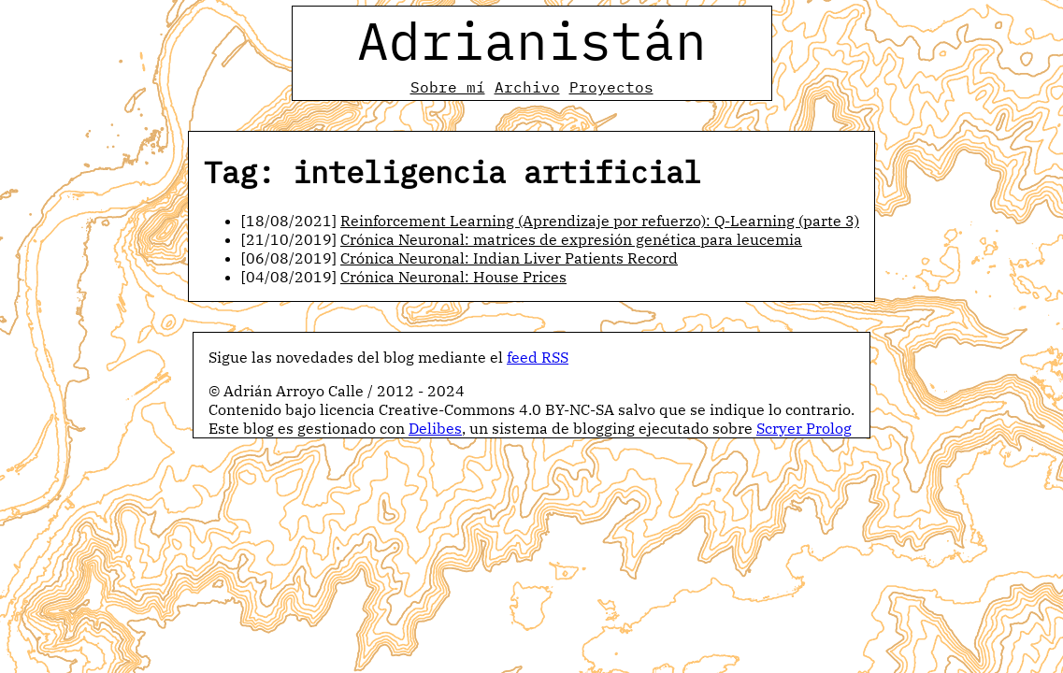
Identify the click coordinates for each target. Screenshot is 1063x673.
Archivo (527, 87)
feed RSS (537, 357)
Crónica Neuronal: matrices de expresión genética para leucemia (571, 239)
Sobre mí (447, 87)
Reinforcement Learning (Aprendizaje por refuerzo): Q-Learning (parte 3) (599, 220)
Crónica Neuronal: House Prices (453, 276)
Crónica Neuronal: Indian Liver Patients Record (509, 258)
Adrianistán (532, 40)
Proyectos (611, 87)
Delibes (435, 428)
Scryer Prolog (804, 428)
